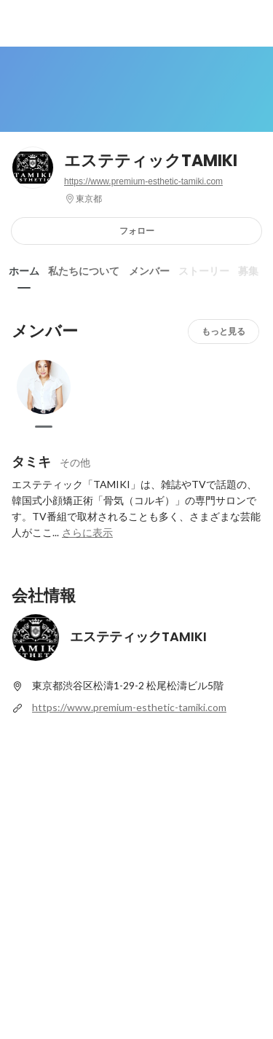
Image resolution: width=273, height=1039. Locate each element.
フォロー (136, 230)
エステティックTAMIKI (150, 160)
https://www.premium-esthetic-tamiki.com (143, 181)
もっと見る (223, 331)
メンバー (149, 271)
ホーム (24, 271)
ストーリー (203, 271)
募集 (248, 271)
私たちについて (83, 271)
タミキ (31, 461)
